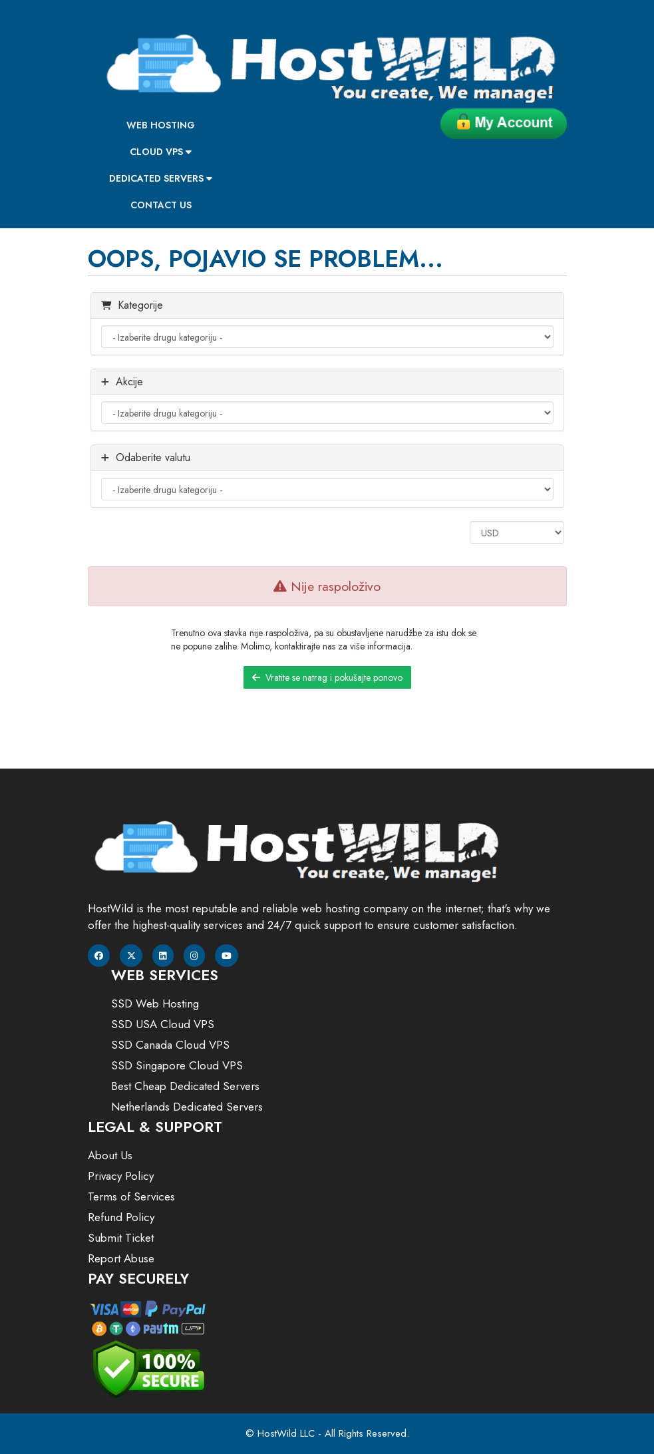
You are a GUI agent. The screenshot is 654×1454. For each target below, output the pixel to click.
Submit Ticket (121, 1238)
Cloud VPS (161, 151)
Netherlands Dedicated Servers (187, 1107)
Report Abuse (121, 1258)
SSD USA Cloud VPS (162, 1024)
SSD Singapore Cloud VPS (177, 1065)
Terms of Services (131, 1196)
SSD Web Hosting (155, 1003)
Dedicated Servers (160, 178)
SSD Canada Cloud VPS (170, 1045)
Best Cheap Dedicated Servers (185, 1086)
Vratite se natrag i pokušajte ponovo (327, 677)
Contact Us (161, 205)
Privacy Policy (121, 1176)
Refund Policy (121, 1217)
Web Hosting (160, 125)
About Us (110, 1155)
